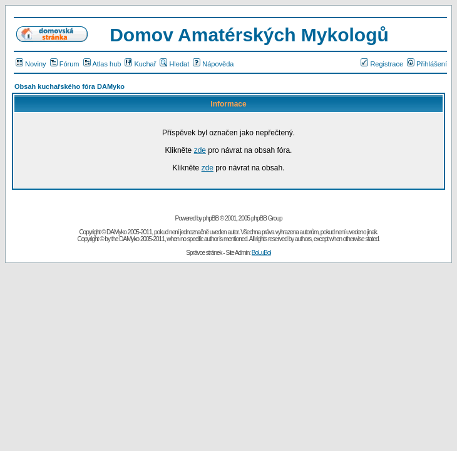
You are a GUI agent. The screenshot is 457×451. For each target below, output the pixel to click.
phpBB (210, 218)
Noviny (31, 64)
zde (200, 150)
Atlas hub (102, 64)
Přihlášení (427, 64)
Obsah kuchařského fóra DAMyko (69, 86)
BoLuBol (261, 252)
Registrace (382, 64)
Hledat (174, 64)
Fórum (65, 64)
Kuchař (140, 64)
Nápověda (213, 64)
